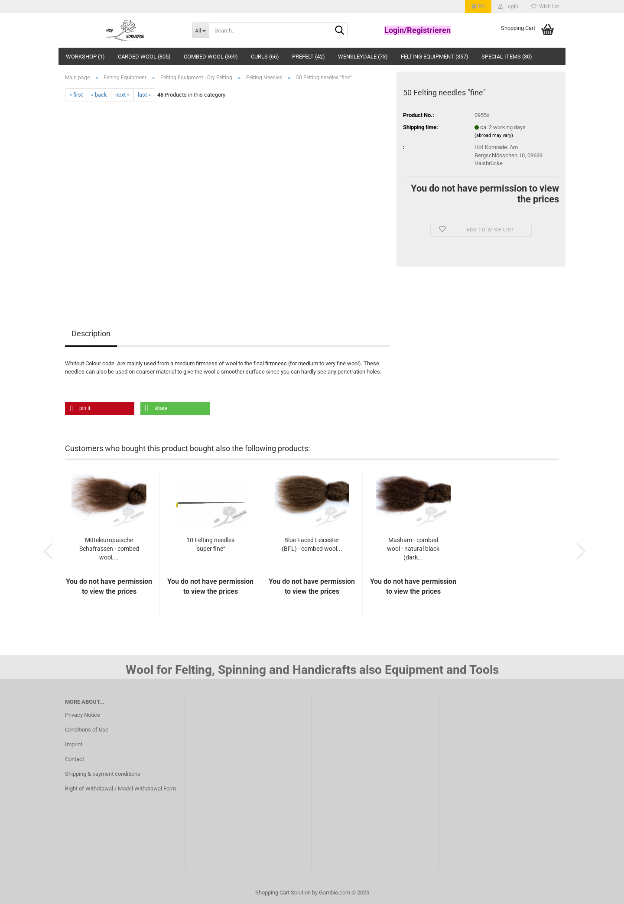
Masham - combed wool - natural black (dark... (413, 549)
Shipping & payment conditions (102, 774)
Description (91, 333)
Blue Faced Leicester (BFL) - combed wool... (312, 544)
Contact (74, 759)
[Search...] (200, 30)
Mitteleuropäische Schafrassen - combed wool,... (109, 549)
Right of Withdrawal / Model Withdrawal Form (120, 788)
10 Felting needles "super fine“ (210, 544)
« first (76, 94)
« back (99, 94)
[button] (478, 6)
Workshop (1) (85, 56)
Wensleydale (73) (363, 56)
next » (122, 94)
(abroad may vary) (493, 135)
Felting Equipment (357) (434, 56)
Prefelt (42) (308, 56)
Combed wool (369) (211, 56)
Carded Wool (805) (144, 56)
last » (144, 94)
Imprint (73, 744)
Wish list (545, 6)
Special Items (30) (506, 56)
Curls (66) (265, 56)
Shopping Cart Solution (283, 892)
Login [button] (508, 6)
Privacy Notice (82, 715)
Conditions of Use (86, 729)
